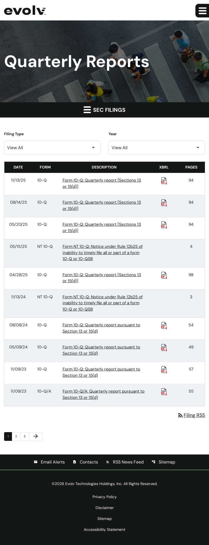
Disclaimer (105, 508)
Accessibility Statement (104, 529)
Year (113, 133)
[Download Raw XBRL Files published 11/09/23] (164, 369)
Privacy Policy (105, 497)
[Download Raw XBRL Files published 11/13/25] (164, 180)
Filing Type (14, 133)
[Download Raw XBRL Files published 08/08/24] (164, 325)
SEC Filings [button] (104, 109)
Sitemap (163, 462)
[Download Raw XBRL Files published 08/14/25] (164, 202)
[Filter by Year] (157, 147)
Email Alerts (49, 462)
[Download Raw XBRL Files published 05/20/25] (164, 224)
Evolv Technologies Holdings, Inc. (93, 483)
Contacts (85, 462)
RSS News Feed (125, 462)
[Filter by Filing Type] (52, 147)
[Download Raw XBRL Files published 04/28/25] (164, 275)
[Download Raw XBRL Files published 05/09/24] (164, 347)
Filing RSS (191, 415)
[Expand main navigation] (202, 10)
